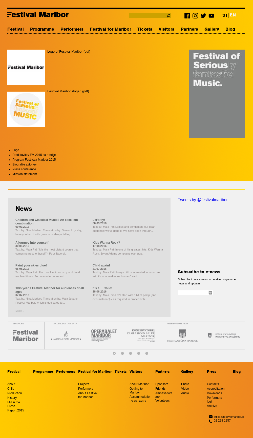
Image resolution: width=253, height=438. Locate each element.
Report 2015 (15, 410)
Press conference (24, 169)
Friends (160, 388)
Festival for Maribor (110, 29)
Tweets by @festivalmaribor (203, 200)
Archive (212, 406)
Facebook (188, 16)
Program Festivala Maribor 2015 (34, 159)
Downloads (214, 393)
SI (224, 15)
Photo (185, 384)
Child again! (101, 265)
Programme (42, 29)
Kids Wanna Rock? (106, 242)
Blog (230, 29)
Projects (83, 384)
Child (10, 388)
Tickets (144, 29)
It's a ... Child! (102, 288)
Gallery (211, 29)
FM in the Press (13, 404)
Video (185, 388)
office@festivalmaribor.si (229, 416)
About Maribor (139, 384)
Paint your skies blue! (31, 265)
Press (211, 371)
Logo (15, 150)
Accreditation (215, 388)
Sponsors (161, 384)
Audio (185, 393)
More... (19, 310)
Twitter (203, 16)
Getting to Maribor (136, 390)
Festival (15, 29)
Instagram (196, 16)
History (12, 398)
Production (14, 393)
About (11, 384)
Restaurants (138, 401)
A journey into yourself (31, 242)
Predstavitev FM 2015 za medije (34, 155)
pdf (87, 51)
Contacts (213, 384)
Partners (189, 29)
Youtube (211, 16)
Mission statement (24, 174)
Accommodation (140, 397)
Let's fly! (99, 220)
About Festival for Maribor (87, 395)
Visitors (166, 29)
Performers (71, 29)
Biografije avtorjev (24, 164)
